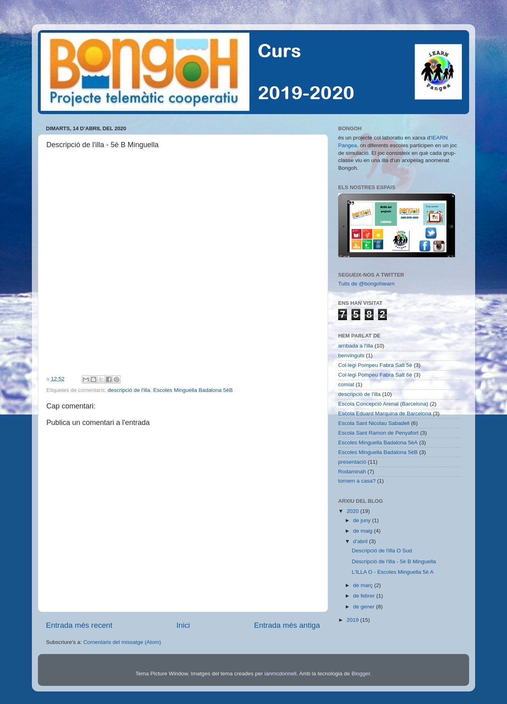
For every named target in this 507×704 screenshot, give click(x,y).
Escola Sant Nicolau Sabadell (373, 423)
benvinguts (351, 355)
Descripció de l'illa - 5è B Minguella (394, 561)
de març (363, 585)
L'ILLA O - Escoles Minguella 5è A (393, 572)
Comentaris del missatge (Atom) (122, 642)
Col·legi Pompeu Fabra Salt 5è (375, 365)
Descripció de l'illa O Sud (382, 551)
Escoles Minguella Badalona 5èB (193, 390)
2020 (353, 511)
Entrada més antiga (287, 625)
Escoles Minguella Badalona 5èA (378, 442)
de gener (364, 607)
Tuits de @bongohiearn (366, 284)
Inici (183, 625)
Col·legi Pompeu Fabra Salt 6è (375, 375)
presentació (352, 462)
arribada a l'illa (355, 346)
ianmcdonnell (280, 674)
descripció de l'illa (129, 390)
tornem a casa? (357, 481)
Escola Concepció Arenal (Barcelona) (383, 404)
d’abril (361, 541)
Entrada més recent (79, 625)
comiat (346, 384)
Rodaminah (352, 472)
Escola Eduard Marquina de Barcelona (384, 413)
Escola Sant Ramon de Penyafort (378, 433)
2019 (353, 620)
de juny (362, 520)
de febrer (364, 596)
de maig (363, 531)
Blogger (360, 674)
